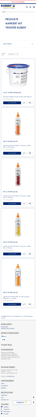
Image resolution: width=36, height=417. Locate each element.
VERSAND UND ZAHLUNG (7, 326)
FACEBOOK (6, 407)
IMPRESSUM (4, 393)
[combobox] (13, 54)
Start (3, 12)
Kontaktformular (10, 374)
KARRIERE (3, 386)
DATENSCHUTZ (5, 398)
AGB (2, 395)
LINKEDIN (6, 405)
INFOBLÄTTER (4, 384)
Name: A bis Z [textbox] (11, 54)
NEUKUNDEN (4, 325)
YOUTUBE (6, 412)
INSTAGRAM (7, 410)
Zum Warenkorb (12, 102)
